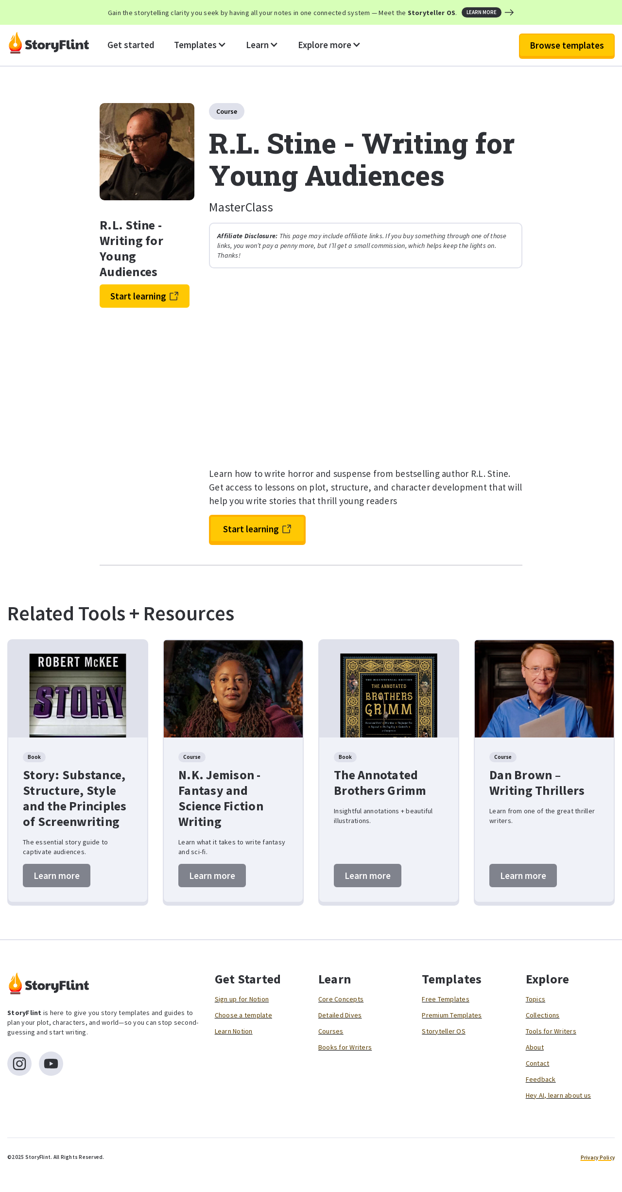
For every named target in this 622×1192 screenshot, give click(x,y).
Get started (131, 45)
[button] (200, 45)
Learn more (57, 875)
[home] (48, 45)
